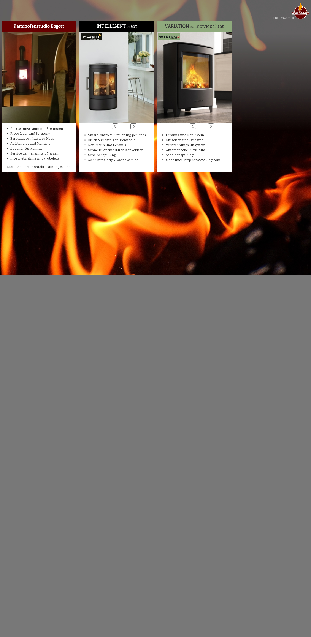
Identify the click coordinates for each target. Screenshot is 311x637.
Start (11, 167)
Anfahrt (23, 167)
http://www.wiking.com (202, 160)
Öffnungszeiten (59, 167)
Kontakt (38, 167)
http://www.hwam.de (122, 160)
